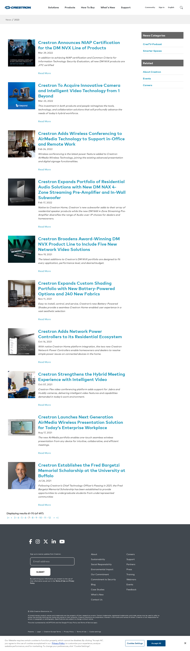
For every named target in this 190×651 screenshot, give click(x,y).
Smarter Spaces (152, 50)
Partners (130, 570)
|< (8, 523)
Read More (44, 72)
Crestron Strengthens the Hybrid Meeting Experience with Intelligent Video (76, 376)
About (94, 560)
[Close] (185, 643)
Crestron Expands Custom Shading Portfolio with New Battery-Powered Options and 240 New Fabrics (78, 285)
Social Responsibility (101, 570)
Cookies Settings (135, 643)
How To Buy (88, 7)
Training (130, 580)
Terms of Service (87, 629)
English (171, 7)
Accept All (156, 643)
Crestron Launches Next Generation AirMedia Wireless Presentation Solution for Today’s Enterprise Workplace (77, 426)
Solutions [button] (53, 7)
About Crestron (152, 71)
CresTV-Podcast (152, 44)
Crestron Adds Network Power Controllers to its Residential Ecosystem (81, 330)
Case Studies (97, 595)
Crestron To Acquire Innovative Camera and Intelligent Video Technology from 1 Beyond (80, 89)
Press (129, 575)
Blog (93, 590)
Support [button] (125, 7)
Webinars (131, 585)
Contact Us (96, 605)
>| (57, 523)
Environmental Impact (102, 575)
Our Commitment (100, 580)
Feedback (131, 595)
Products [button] (70, 7)
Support (130, 565)
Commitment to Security (103, 585)
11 (45, 523)
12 (49, 523)
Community (150, 7)
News (8, 19)
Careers (147, 85)
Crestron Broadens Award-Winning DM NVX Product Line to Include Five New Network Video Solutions (80, 241)
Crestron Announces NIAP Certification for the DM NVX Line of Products (81, 44)
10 (40, 523)
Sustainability (98, 565)
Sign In (161, 7)
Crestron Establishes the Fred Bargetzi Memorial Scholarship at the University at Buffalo (80, 476)
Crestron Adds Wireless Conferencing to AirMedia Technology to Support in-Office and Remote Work (81, 137)
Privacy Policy (72, 629)
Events (147, 78)
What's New (108, 7)
